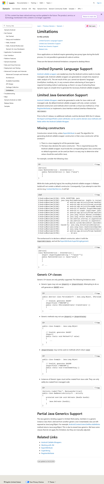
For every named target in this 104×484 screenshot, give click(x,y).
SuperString (45, 450)
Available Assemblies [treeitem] (12, 81)
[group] (69, 215)
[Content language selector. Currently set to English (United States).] (12, 482)
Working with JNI (47, 445)
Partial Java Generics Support (48, 46)
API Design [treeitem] (9, 84)
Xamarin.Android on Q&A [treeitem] (12, 100)
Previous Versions (49, 26)
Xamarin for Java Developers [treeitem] (15, 49)
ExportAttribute (47, 448)
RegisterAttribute (47, 453)
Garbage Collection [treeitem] (12, 87)
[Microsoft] (4, 3)
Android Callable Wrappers (47, 100)
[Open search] (94, 3)
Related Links (43, 49)
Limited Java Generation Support (50, 43)
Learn (39, 26)
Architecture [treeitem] (10, 78)
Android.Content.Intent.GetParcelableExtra (84, 424)
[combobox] (17, 26)
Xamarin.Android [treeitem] (9, 30)
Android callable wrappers (47, 74)
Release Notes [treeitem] (8, 103)
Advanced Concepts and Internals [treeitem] (17, 74)
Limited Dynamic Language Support (51, 41)
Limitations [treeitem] (10, 90)
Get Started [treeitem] (10, 36)
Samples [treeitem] (7, 106)
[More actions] (99, 26)
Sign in (99, 3)
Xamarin (59, 26)
